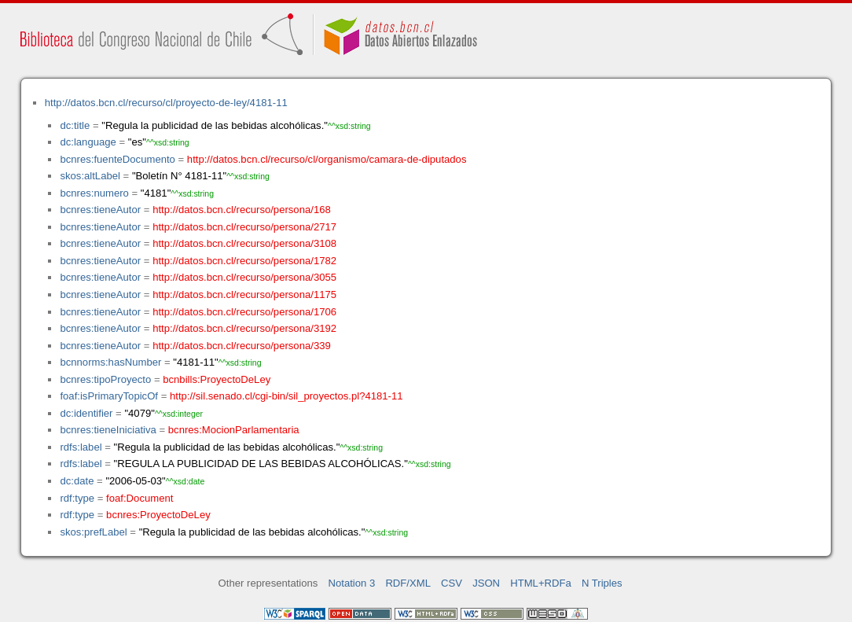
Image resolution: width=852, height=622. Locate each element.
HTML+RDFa (540, 583)
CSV (451, 583)
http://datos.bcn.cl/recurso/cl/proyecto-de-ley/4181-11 (166, 103)
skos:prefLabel (93, 532)
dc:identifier (86, 413)
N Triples (602, 583)
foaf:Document (139, 498)
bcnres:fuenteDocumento (117, 159)
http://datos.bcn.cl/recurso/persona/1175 (244, 294)
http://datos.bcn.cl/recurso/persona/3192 (244, 328)
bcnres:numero (94, 193)
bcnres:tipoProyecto (105, 379)
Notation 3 (352, 583)
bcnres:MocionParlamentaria (233, 430)
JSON (486, 583)
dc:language (88, 142)
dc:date (77, 481)
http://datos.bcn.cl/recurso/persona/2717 (244, 227)
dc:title (75, 125)
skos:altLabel (90, 176)
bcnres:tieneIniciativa (108, 430)
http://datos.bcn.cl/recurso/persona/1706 (244, 312)
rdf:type (77, 498)
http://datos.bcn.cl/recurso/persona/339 (241, 345)
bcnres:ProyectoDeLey (158, 515)
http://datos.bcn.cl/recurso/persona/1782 (244, 261)
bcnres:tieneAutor (100, 209)
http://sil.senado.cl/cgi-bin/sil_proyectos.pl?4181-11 (286, 396)
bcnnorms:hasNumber (110, 362)
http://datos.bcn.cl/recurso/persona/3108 (244, 243)
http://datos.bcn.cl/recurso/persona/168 (241, 209)
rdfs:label (80, 447)
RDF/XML (408, 583)
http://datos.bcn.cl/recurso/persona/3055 (244, 277)
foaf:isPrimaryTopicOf (109, 396)
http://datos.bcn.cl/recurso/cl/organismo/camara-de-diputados (327, 159)
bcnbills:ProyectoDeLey (216, 379)
